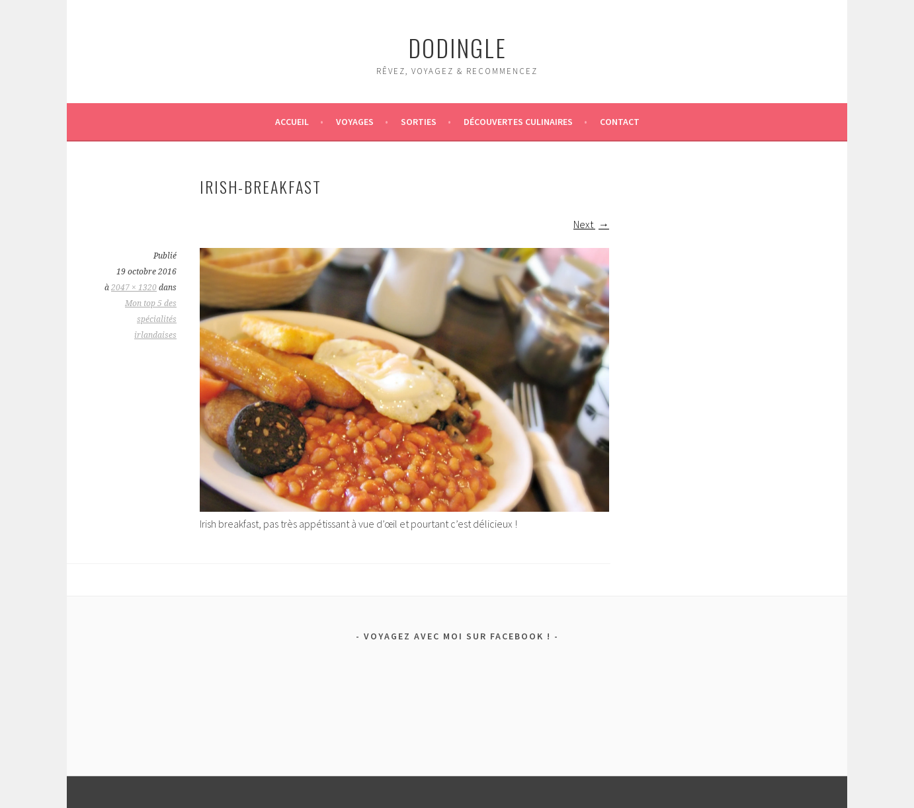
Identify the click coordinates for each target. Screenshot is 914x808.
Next (591, 224)
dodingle (457, 47)
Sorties (418, 122)
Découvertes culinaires (518, 122)
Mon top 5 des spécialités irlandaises (151, 319)
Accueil (292, 122)
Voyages (355, 122)
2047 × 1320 (134, 287)
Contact (620, 122)
